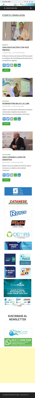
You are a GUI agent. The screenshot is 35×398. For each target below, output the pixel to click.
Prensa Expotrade (20, 52)
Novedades (5, 101)
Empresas (5, 44)
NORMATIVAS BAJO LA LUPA (15, 103)
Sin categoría (6, 154)
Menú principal (11, 8)
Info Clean (16, 394)
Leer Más (6, 70)
